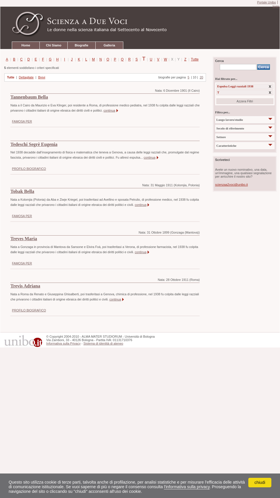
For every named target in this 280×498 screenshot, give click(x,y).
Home (25, 45)
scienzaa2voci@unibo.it (231, 184)
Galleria (109, 45)
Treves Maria (23, 238)
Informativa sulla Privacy (63, 343)
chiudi (259, 482)
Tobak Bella (22, 191)
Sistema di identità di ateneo (103, 343)
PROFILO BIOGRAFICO (29, 168)
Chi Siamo (53, 45)
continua (109, 110)
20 (201, 77)
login (276, 6)
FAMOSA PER (22, 121)
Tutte (193, 59)
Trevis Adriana (25, 286)
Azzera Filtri (245, 101)
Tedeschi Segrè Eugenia (33, 144)
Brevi (41, 77)
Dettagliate (26, 77)
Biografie (81, 45)
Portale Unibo (266, 2)
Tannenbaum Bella (29, 97)
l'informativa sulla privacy (186, 486)
